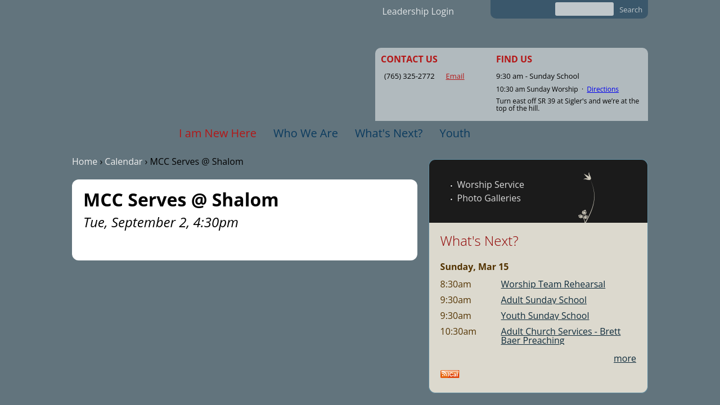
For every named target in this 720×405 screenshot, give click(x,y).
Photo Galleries (489, 198)
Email (455, 76)
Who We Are (305, 133)
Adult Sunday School (544, 300)
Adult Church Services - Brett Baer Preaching (561, 335)
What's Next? (389, 133)
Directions (603, 89)
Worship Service (490, 184)
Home (84, 161)
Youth (454, 133)
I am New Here (217, 133)
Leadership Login (418, 11)
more (625, 358)
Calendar (123, 161)
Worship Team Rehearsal (553, 284)
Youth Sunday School (545, 315)
